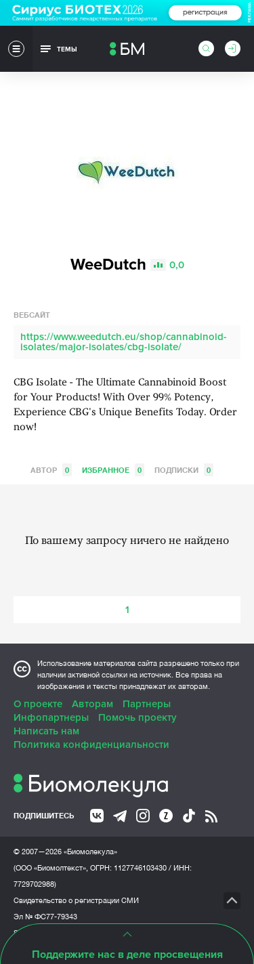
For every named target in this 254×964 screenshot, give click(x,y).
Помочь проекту (137, 717)
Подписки (183, 469)
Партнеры (147, 704)
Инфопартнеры (51, 717)
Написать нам (46, 731)
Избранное (113, 469)
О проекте (38, 704)
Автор (51, 469)
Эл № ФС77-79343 (45, 917)
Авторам (92, 704)
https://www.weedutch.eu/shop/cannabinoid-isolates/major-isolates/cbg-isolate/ (123, 342)
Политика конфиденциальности (91, 744)
